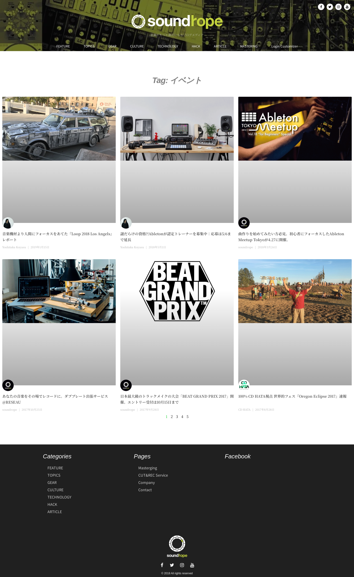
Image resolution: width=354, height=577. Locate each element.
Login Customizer (284, 46)
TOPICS (89, 46)
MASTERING (249, 46)
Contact (145, 489)
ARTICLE (220, 46)
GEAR (112, 46)
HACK (196, 46)
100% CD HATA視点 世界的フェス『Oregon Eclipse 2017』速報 (292, 396)
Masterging (147, 467)
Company (146, 482)
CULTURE (137, 46)
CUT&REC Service (153, 475)
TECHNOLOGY (167, 46)
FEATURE (63, 46)
